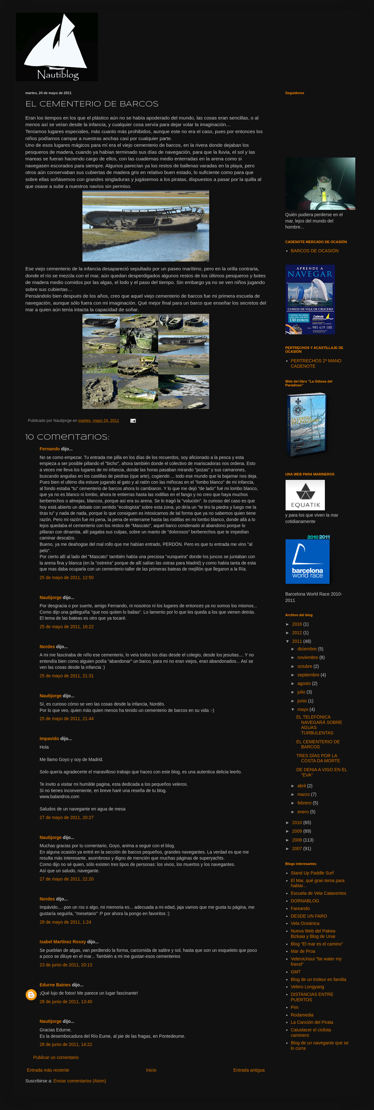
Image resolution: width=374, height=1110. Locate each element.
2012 (297, 632)
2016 (297, 624)
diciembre (307, 648)
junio (302, 700)
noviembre (308, 657)
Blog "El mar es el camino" (317, 943)
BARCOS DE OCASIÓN (315, 250)
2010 (297, 822)
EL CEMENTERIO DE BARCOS (318, 744)
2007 (297, 848)
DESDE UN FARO (309, 916)
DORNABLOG (305, 900)
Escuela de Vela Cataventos (318, 893)
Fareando (300, 908)
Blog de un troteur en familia (318, 979)
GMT (296, 971)
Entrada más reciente (48, 1070)
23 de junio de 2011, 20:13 (66, 964)
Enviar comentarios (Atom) (80, 1080)
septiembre (308, 674)
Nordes (47, 646)
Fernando (50, 448)
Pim (295, 1007)
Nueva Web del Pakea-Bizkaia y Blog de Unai (314, 933)
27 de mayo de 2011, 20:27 (67, 817)
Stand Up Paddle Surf (312, 872)
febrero (305, 802)
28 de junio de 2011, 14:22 (66, 1044)
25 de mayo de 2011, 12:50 (67, 577)
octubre (305, 666)
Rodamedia (302, 1014)
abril (302, 785)
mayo (303, 709)
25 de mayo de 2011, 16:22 (67, 626)
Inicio (151, 1070)
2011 (297, 641)
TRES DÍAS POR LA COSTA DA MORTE (318, 758)
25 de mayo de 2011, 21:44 (67, 718)
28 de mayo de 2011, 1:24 (65, 922)
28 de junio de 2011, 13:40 (66, 1001)
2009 (297, 831)
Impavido (49, 738)
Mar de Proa (303, 951)
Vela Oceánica (305, 923)
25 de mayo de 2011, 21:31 (67, 675)
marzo (304, 794)
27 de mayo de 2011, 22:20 (67, 878)
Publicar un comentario (56, 1057)
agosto (304, 683)
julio (301, 691)
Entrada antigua (249, 1070)
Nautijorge (50, 597)
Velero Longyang (307, 986)
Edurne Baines (55, 984)
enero (303, 811)
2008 (297, 839)
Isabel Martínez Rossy (63, 941)
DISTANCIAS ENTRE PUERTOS (312, 997)
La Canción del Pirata (312, 1022)
